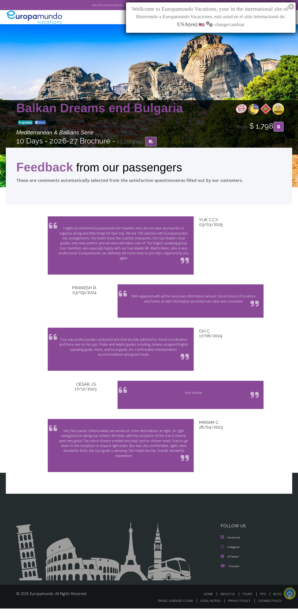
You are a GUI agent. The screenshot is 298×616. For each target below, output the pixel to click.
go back (25, 123)
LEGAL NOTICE (207, 608)
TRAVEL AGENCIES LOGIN (171, 608)
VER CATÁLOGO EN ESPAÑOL (97, 5)
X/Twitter (230, 564)
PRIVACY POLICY (237, 608)
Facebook (231, 545)
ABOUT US (229, 601)
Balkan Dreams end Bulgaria (99, 108)
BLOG (277, 601)
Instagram (231, 555)
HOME (210, 601)
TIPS (263, 601)
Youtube (230, 573)
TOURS (248, 601)
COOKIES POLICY (269, 608)
